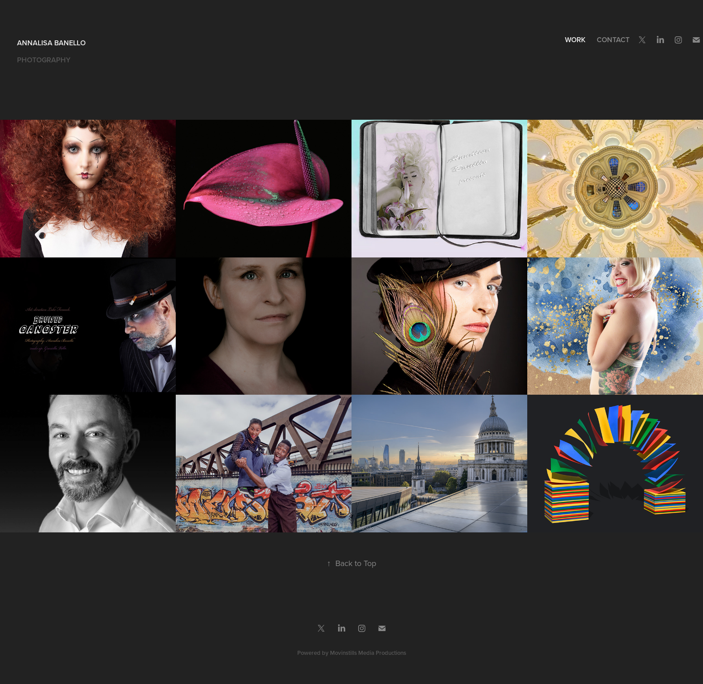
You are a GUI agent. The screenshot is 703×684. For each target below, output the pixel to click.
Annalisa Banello (51, 43)
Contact (613, 40)
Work (575, 40)
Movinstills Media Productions (368, 653)
